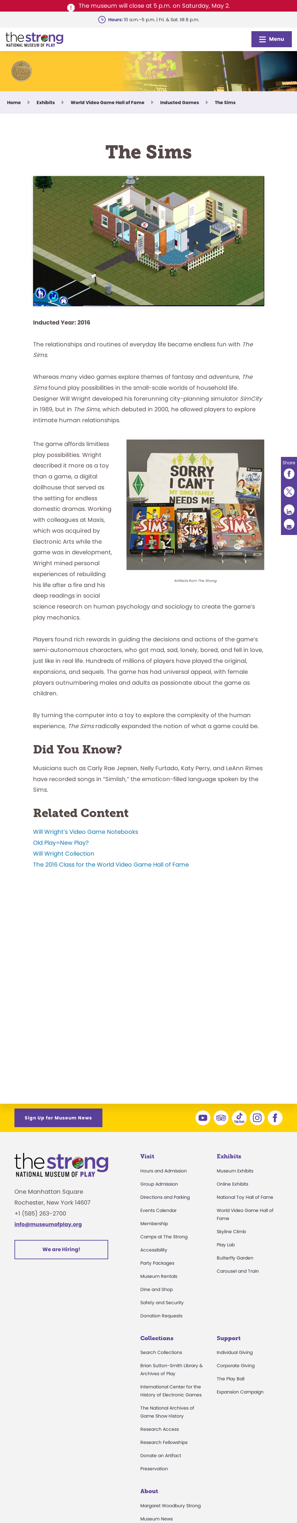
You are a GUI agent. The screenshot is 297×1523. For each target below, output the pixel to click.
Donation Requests (161, 1316)
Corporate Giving (236, 1365)
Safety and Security (162, 1302)
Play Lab (226, 1245)
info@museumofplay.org (48, 1224)
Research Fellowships (164, 1442)
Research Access (159, 1429)
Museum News (156, 1519)
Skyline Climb (231, 1231)
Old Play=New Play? (61, 840)
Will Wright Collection (63, 851)
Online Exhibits (232, 1184)
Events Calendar (158, 1210)
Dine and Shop (156, 1289)
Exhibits (229, 1156)
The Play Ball (230, 1379)
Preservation (154, 1468)
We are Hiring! (61, 1249)
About (149, 1491)
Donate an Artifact (160, 1455)
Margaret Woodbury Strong (170, 1505)
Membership (154, 1223)
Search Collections (161, 1352)
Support (228, 1338)
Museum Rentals (158, 1276)
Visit (147, 1156)
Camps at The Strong (164, 1237)
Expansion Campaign (240, 1392)
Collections (156, 1338)
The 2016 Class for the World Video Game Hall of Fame (111, 862)
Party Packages (157, 1263)
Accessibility (153, 1250)
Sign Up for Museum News (58, 1118)
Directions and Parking (165, 1197)
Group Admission (159, 1184)
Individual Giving (235, 1352)
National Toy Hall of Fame (245, 1197)
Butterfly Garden (235, 1258)
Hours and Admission (163, 1171)
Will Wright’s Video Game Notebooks (85, 829)
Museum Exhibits (235, 1171)
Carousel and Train (238, 1271)
